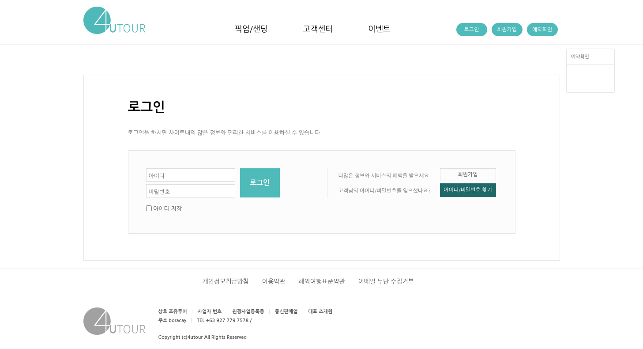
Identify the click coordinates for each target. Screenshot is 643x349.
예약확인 (580, 56)
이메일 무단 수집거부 (386, 281)
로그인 (471, 29)
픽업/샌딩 (251, 29)
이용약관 (274, 281)
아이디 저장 (167, 209)
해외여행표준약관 (321, 281)
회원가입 (507, 29)
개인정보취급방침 (226, 281)
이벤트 (379, 29)
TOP (590, 84)
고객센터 (318, 29)
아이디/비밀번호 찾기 (468, 190)
